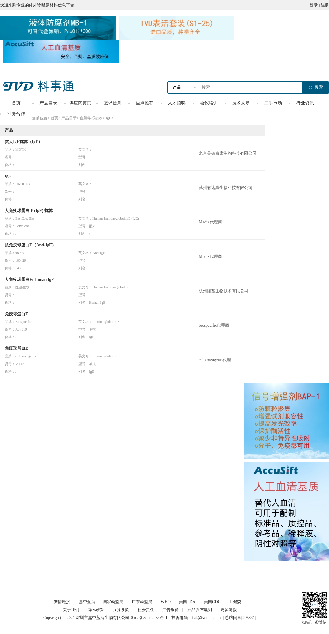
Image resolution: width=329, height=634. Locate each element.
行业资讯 (305, 103)
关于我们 (71, 610)
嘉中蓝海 (87, 602)
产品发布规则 (199, 610)
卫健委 (235, 602)
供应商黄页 (80, 103)
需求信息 (112, 103)
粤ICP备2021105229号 (147, 618)
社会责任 (146, 610)
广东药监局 (142, 602)
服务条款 (121, 610)
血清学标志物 (91, 118)
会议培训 (209, 103)
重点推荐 (144, 103)
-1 (166, 617)
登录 (314, 5)
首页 (16, 103)
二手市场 (273, 103)
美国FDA (187, 602)
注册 (325, 5)
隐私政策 (96, 610)
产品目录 (48, 103)
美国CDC (212, 602)
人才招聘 (177, 103)
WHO (166, 602)
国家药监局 (113, 602)
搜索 (316, 87)
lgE (108, 118)
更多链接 (228, 610)
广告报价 (170, 610)
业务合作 (16, 113)
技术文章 (241, 103)
